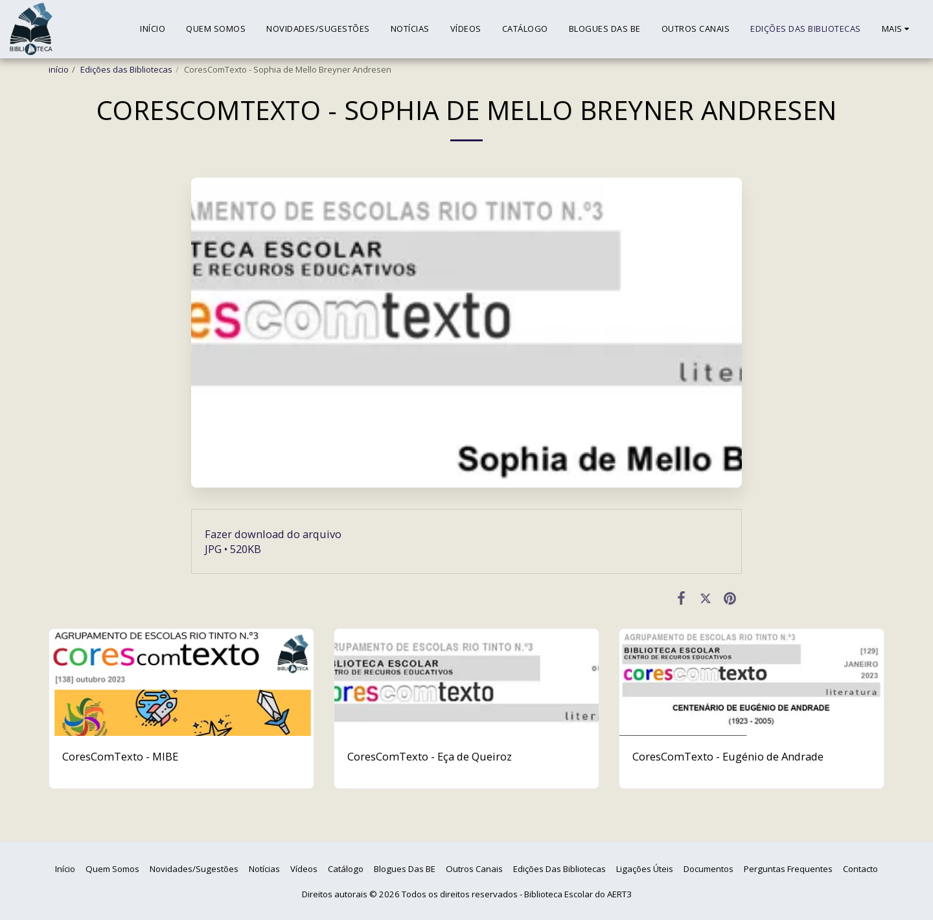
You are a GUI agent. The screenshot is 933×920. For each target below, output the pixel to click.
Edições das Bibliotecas (126, 69)
